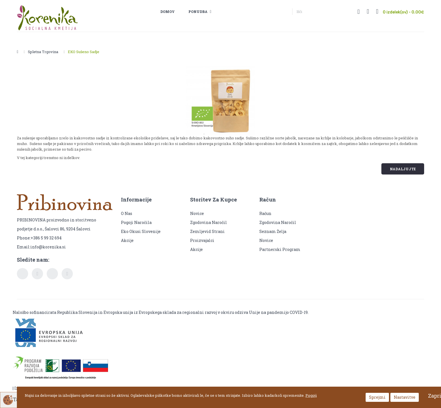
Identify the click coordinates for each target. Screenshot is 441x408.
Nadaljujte (403, 169)
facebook (22, 273)
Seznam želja (272, 231)
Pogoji (311, 395)
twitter (37, 273)
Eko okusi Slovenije (141, 231)
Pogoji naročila (136, 222)
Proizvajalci (202, 240)
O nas (126, 213)
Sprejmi (377, 397)
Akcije (127, 240)
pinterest (67, 273)
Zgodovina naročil (208, 222)
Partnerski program (279, 249)
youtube (52, 273)
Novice (197, 213)
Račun (265, 213)
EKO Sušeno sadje (83, 51)
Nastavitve (404, 397)
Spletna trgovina (43, 51)
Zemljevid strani (207, 231)
